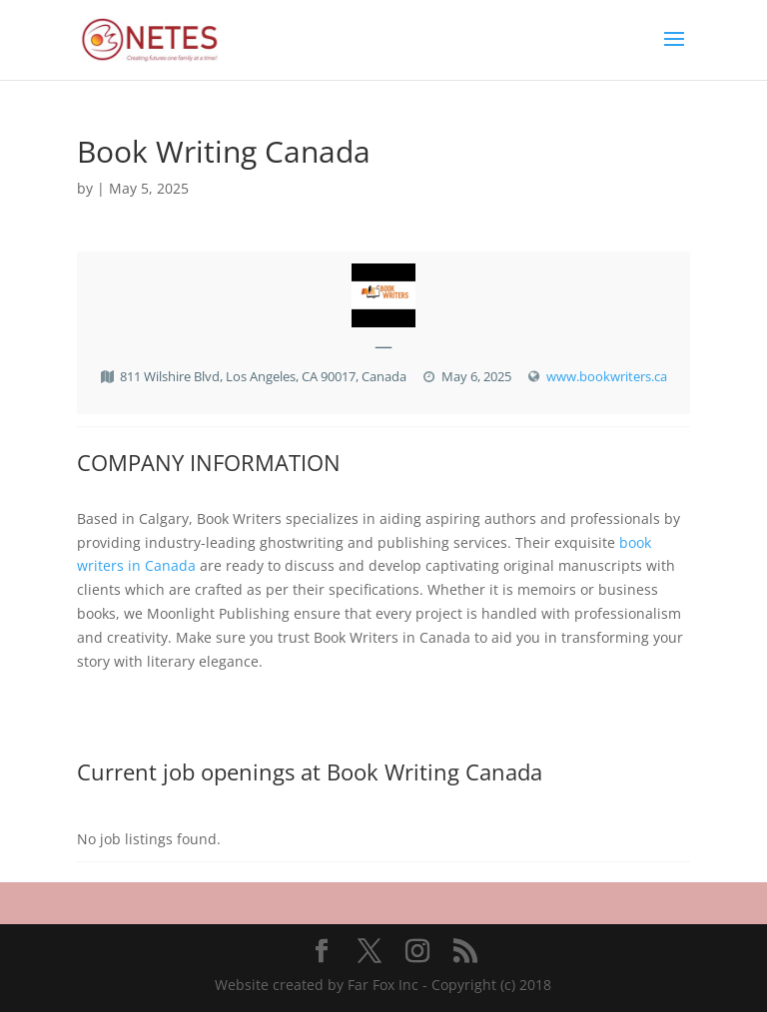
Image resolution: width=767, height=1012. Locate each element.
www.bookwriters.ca (606, 376)
